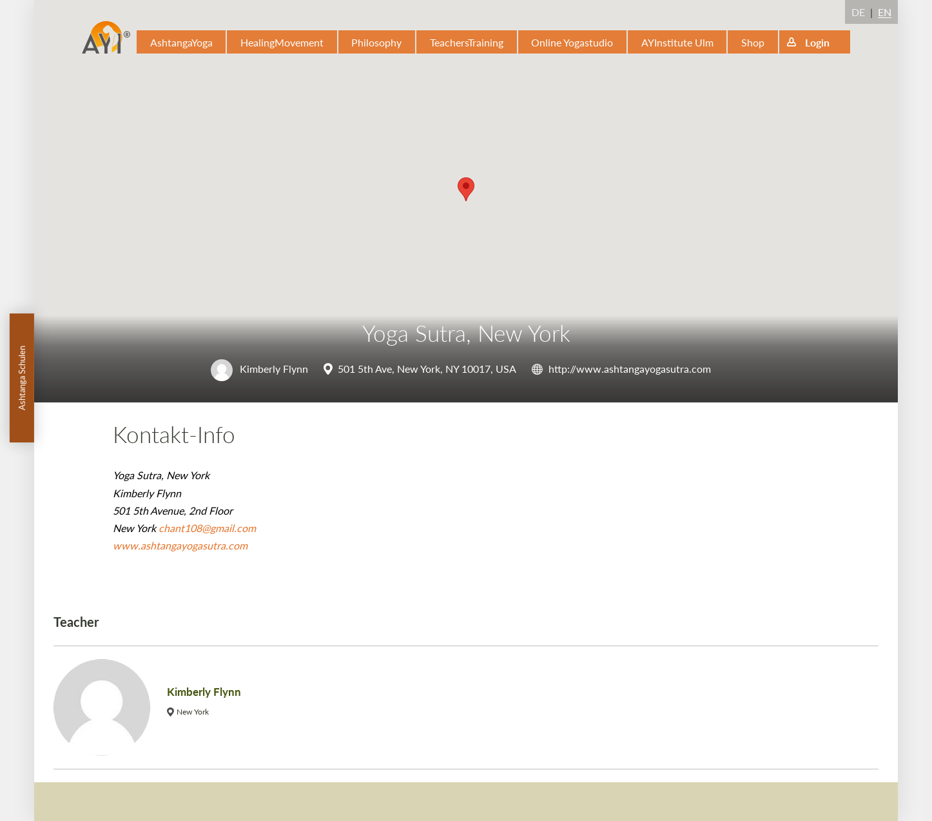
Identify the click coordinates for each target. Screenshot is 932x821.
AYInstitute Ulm (677, 42)
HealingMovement (282, 42)
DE (858, 12)
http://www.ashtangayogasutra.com (630, 368)
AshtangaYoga (181, 42)
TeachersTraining (466, 42)
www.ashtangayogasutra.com (180, 545)
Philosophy (376, 42)
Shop (752, 42)
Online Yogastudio (572, 42)
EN (884, 12)
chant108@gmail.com (207, 528)
